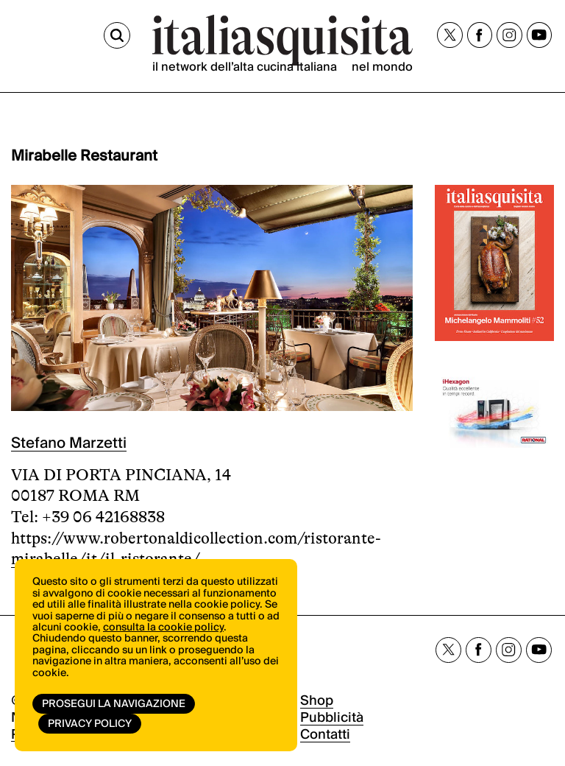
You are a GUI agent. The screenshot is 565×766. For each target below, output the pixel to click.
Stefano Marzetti (69, 443)
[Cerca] (117, 35)
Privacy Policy (90, 724)
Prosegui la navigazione (113, 704)
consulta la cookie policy (163, 627)
